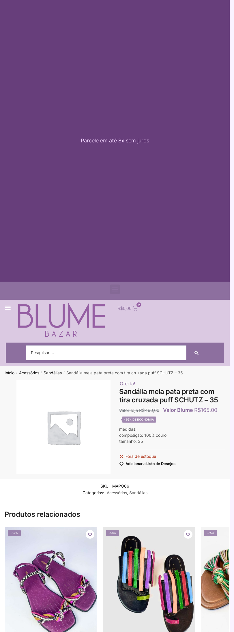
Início (9, 373)
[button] (115, 289)
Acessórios (29, 373)
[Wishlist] (90, 534)
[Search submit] (196, 353)
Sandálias (53, 373)
